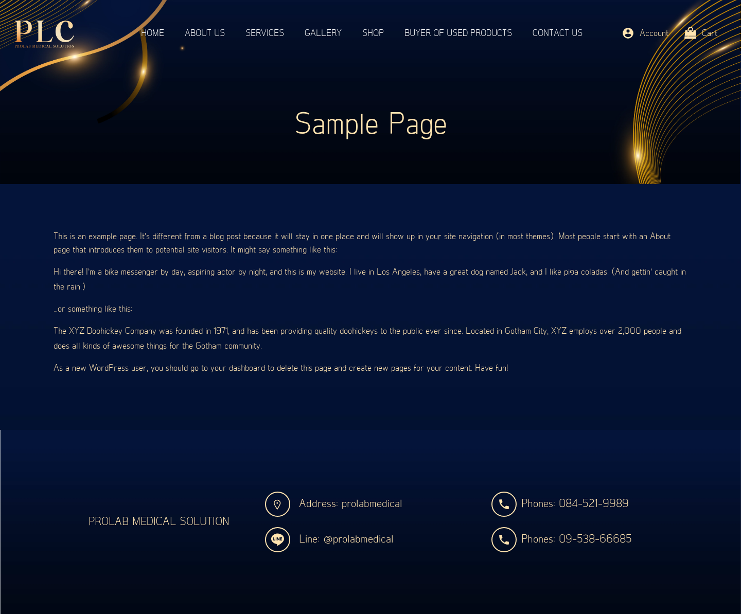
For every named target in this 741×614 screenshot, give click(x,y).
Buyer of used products (458, 33)
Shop (373, 33)
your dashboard (237, 368)
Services (264, 33)
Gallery (323, 33)
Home (152, 33)
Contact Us (558, 33)
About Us (205, 33)
